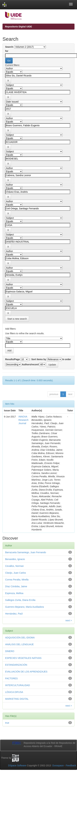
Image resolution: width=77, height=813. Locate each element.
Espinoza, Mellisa (14, 593)
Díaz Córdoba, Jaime (16, 586)
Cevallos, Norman (14, 566)
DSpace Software (17, 765)
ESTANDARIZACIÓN (16, 664)
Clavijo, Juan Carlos (15, 572)
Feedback (71, 765)
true (7, 722)
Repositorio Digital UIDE (18, 26)
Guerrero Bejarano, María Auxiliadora (24, 607)
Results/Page (12, 359)
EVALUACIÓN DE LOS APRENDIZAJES (26, 671)
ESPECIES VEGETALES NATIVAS (23, 658)
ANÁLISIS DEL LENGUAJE (19, 644)
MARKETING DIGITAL (17, 699)
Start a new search (17, 318)
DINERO (9, 651)
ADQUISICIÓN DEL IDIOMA (20, 637)
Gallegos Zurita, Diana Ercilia (20, 600)
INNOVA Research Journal (23, 420)
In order (66, 359)
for (6, 51)
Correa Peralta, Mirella (16, 579)
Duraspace (58, 765)
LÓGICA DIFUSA (14, 692)
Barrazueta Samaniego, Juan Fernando (25, 552)
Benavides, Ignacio (15, 559)
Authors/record (30, 364)
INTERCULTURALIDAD (17, 685)
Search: (9, 47)
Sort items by (38, 359)
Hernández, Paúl (13, 613)
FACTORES (11, 678)
